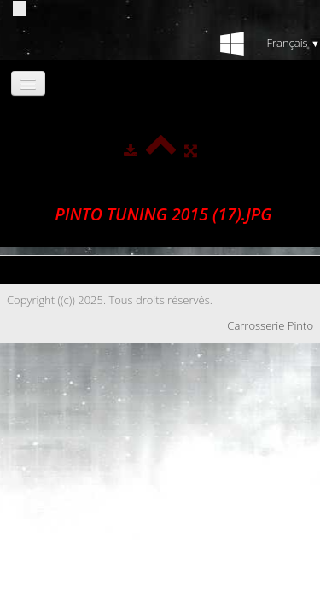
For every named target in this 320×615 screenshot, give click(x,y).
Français (293, 42)
